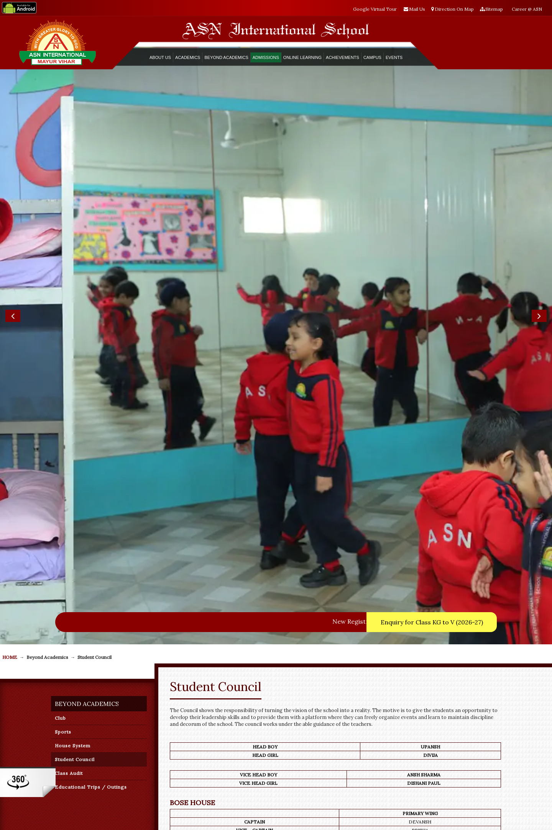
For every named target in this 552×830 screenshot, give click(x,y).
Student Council (75, 530)
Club (60, 488)
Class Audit (69, 543)
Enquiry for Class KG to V (432, 392)
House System (72, 516)
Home (9, 427)
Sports (63, 502)
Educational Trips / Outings (91, 557)
